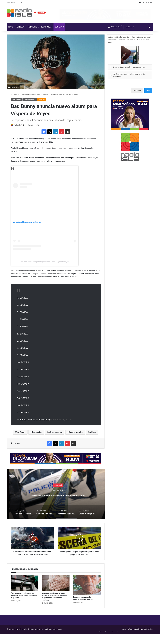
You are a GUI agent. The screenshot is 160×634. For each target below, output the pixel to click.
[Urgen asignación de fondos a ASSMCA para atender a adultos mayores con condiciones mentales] (56, 583)
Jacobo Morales (75, 432)
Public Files (148, 629)
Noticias (20, 27)
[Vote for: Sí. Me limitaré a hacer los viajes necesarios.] (130, 58)
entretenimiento (55, 432)
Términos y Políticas (135, 629)
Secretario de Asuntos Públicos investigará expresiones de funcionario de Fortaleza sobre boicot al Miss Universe (56, 497)
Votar (148, 91)
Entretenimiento (31, 94)
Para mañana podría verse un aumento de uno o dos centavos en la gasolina (24, 595)
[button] (130, 55)
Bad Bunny (21, 432)
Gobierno (55, 483)
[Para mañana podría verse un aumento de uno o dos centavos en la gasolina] (24, 583)
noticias (92, 432)
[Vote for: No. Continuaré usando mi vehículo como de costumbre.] (130, 75)
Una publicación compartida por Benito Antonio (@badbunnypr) (44, 262)
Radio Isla (45, 27)
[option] (56, 494)
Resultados (137, 91)
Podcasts (32, 27)
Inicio (10, 27)
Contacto (59, 27)
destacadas (37, 432)
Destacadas (16, 100)
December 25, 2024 (60, 419)
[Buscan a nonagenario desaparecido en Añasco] (87, 585)
